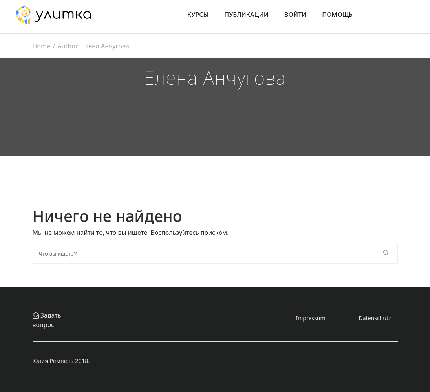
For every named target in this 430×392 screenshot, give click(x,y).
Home (42, 46)
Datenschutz (375, 318)
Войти (295, 14)
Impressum (311, 318)
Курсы (198, 14)
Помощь (337, 14)
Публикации (246, 14)
